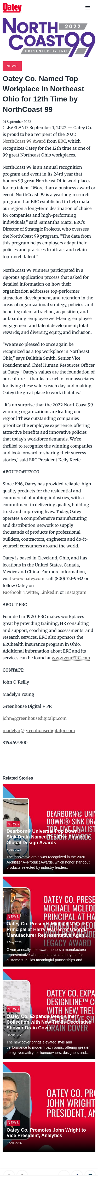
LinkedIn (49, 592)
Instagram (76, 592)
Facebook (12, 592)
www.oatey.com (28, 578)
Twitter (31, 592)
